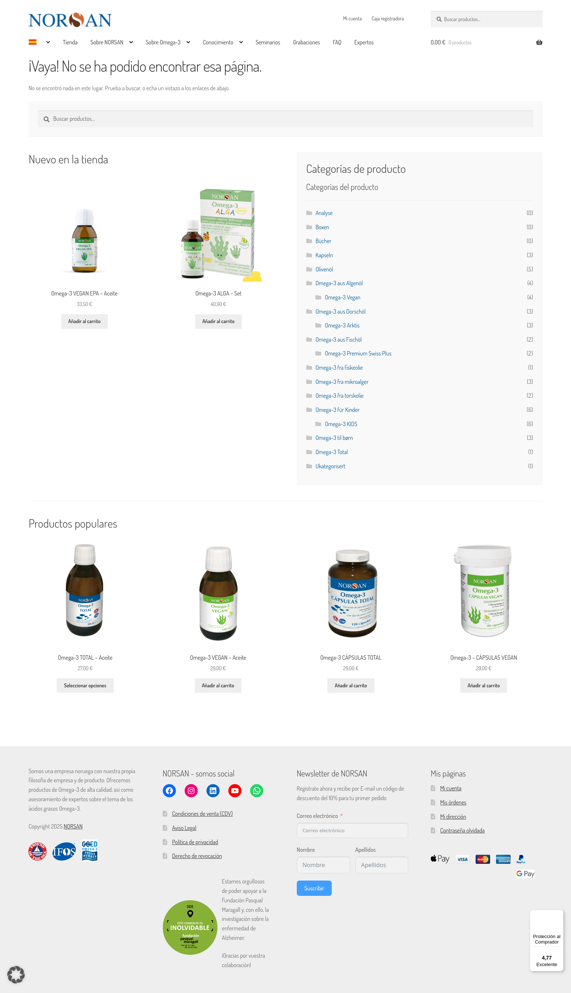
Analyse (323, 213)
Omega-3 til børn (334, 437)
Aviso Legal (184, 827)
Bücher (323, 241)
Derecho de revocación (197, 855)
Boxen (322, 227)
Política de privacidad (195, 842)
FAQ (337, 42)
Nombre (306, 849)
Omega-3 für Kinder (337, 409)
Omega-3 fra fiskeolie (339, 367)
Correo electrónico (317, 815)
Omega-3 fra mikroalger (342, 381)
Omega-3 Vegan (342, 297)
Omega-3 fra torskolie (339, 395)
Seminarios (268, 42)
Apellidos (365, 849)
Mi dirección (453, 816)
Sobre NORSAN (106, 42)
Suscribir (314, 888)
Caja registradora (388, 18)
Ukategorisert (330, 466)
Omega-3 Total (331, 452)
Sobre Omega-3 (163, 42)
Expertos (364, 42)
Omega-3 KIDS (341, 424)
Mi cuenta (352, 18)
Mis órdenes (453, 802)
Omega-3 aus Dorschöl (340, 311)
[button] (16, 977)
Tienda (70, 42)
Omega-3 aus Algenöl (339, 283)
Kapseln (324, 255)
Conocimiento (218, 42)
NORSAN (73, 826)
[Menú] (559, 914)
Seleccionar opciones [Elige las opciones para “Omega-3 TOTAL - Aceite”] (85, 685)
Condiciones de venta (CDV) (202, 813)
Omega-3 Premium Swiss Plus (358, 353)
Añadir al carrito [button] (84, 321)
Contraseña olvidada (462, 830)
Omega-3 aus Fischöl (338, 339)
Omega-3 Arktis (342, 325)
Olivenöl (324, 269)
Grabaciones (306, 42)
